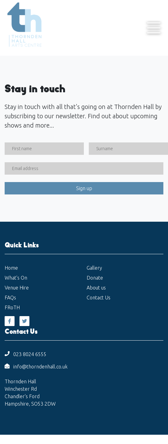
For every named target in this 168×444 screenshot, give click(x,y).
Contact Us (98, 297)
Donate (95, 278)
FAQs (10, 297)
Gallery (94, 268)
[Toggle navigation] (154, 27)
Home (11, 268)
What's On (16, 278)
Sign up (84, 188)
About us (96, 287)
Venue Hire (17, 287)
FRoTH (12, 307)
